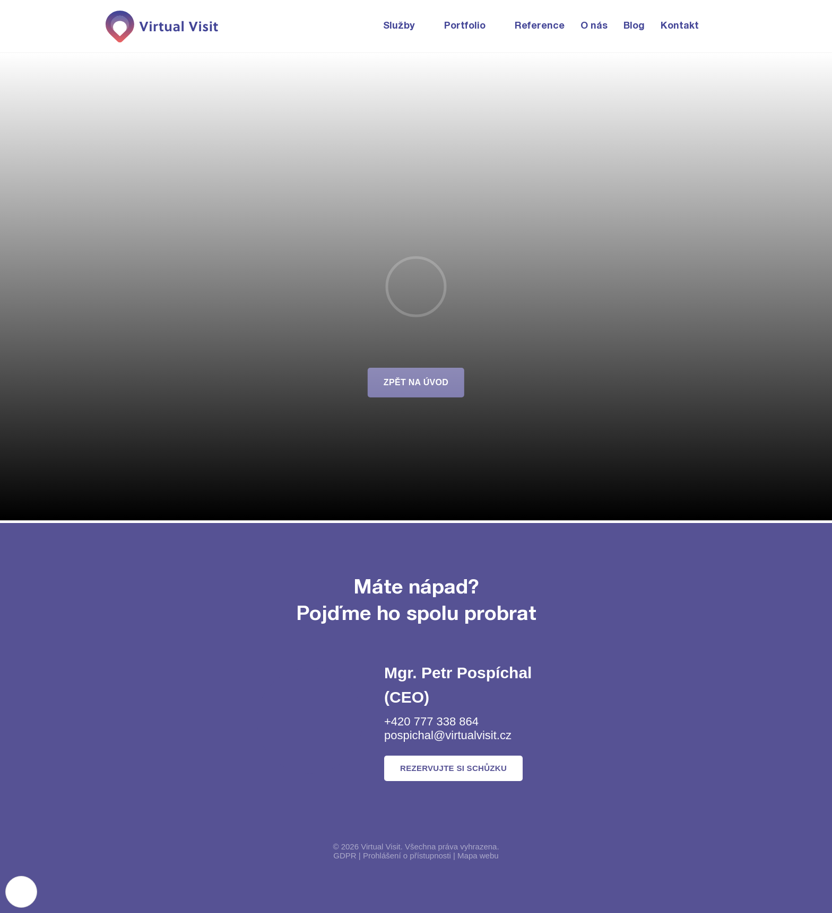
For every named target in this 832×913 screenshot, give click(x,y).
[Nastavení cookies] (21, 892)
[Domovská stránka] (163, 26)
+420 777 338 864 (431, 721)
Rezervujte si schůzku (453, 768)
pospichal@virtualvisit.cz (448, 735)
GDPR (344, 855)
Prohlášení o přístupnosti (407, 855)
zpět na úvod (416, 382)
